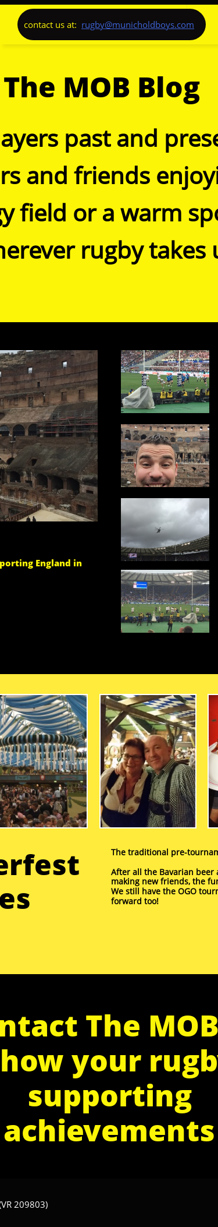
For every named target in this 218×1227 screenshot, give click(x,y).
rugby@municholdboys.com (137, 24)
